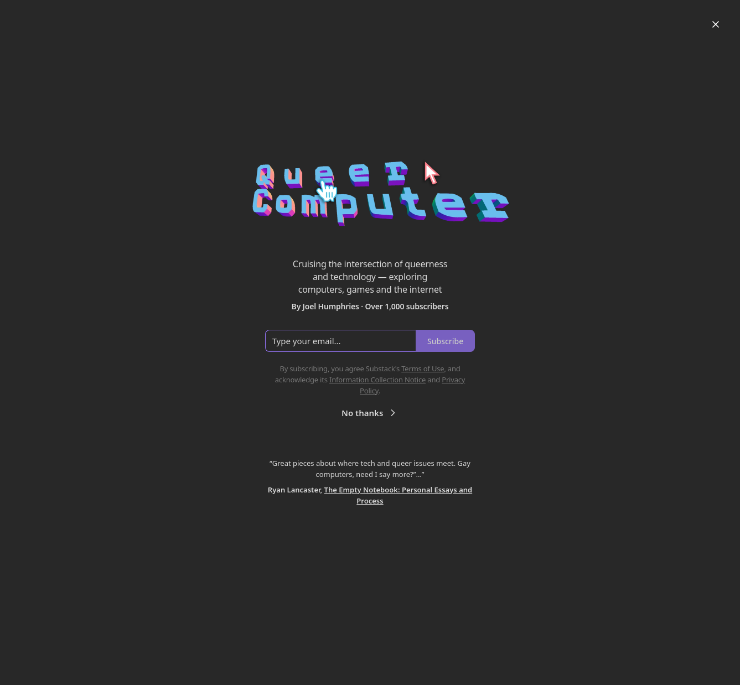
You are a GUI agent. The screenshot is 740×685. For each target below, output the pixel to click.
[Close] (716, 24)
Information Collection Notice (377, 380)
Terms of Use (422, 368)
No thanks (370, 412)
